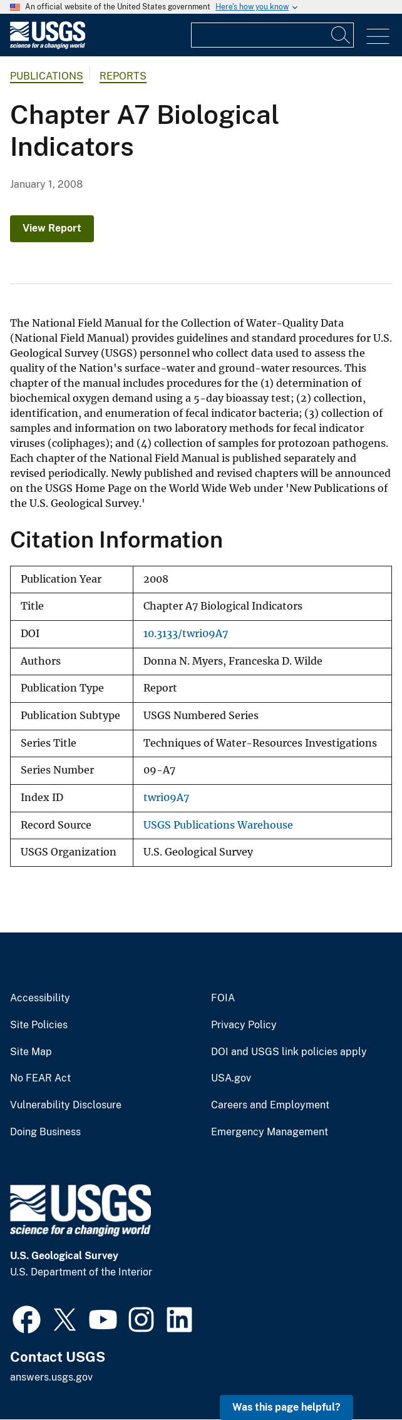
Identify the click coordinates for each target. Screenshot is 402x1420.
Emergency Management (269, 1132)
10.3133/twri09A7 (185, 634)
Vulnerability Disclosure (65, 1105)
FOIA (223, 998)
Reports (123, 76)
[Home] (47, 46)
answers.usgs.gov (51, 1377)
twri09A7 (166, 798)
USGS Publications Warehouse (218, 825)
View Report (52, 228)
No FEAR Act (40, 1078)
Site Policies (39, 1025)
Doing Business (45, 1132)
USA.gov (231, 1078)
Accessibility (40, 998)
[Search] (341, 35)
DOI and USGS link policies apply (289, 1052)
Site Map (31, 1052)
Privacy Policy (244, 1025)
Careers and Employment (270, 1105)
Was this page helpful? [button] (286, 1407)
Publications (46, 76)
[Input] (272, 35)
